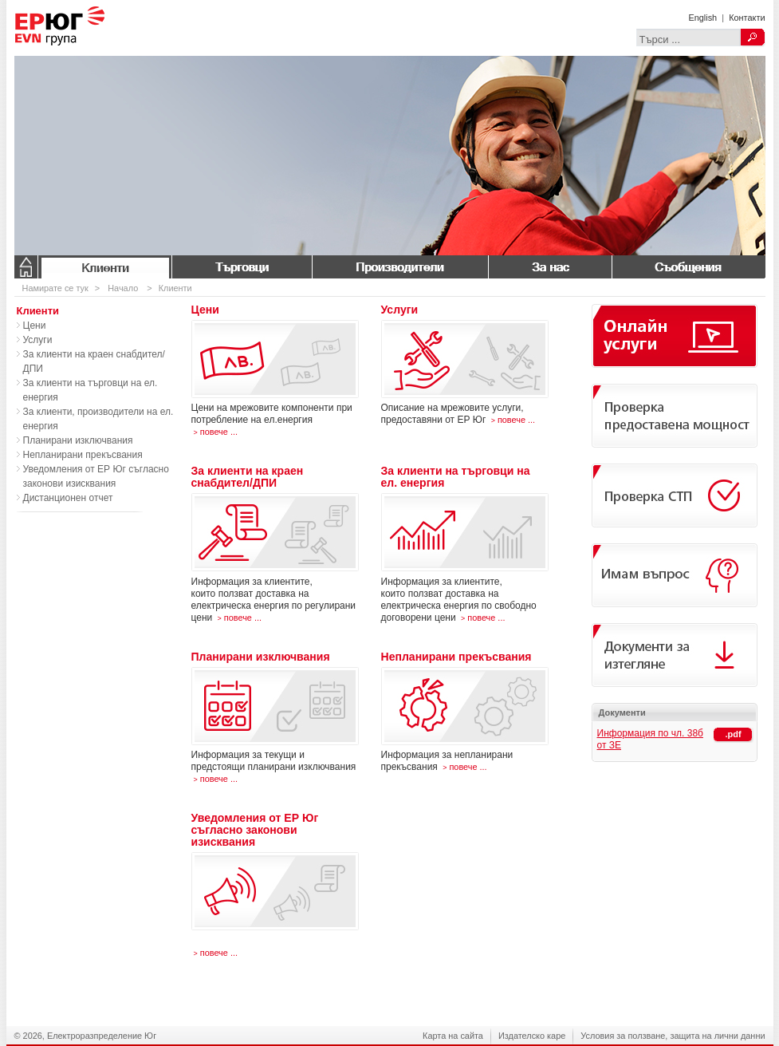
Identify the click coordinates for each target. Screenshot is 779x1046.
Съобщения (688, 266)
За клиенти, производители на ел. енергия (98, 419)
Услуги (38, 339)
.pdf (733, 734)
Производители (400, 266)
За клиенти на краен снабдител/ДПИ (94, 361)
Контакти (747, 17)
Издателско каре (531, 1035)
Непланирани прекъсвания (83, 454)
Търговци (241, 266)
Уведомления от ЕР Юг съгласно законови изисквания (96, 476)
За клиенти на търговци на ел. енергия (90, 390)
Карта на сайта (453, 1035)
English (702, 17)
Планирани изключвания (78, 440)
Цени (34, 325)
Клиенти (104, 266)
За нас (550, 266)
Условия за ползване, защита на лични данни (672, 1035)
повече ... (214, 431)
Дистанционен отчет (68, 497)
